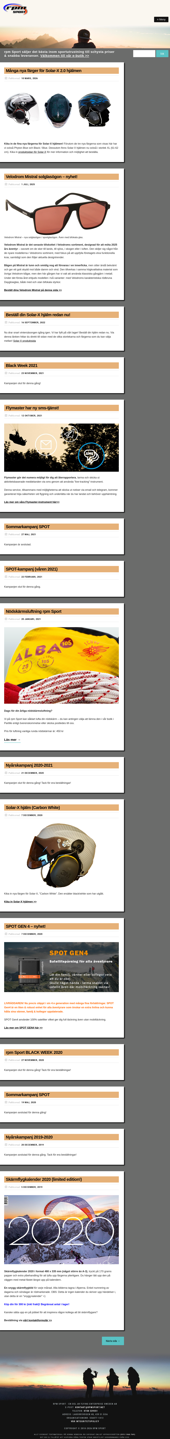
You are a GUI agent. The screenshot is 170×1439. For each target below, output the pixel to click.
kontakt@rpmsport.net (90, 1407)
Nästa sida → (113, 1340)
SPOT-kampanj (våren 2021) (31, 569)
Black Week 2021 (21, 365)
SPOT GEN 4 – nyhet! (26, 926)
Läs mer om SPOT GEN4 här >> (23, 1027)
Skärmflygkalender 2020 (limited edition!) (44, 1179)
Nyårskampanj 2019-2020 (29, 1137)
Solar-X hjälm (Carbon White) (33, 807)
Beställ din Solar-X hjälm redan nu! (38, 315)
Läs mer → (12, 739)
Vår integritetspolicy (85, 1421)
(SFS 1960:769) (127, 1434)
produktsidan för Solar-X (32, 152)
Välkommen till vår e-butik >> (64, 55)
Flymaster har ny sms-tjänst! (32, 408)
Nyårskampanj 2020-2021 (29, 765)
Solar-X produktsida (24, 340)
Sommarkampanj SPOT (28, 526)
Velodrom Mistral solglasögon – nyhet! (41, 176)
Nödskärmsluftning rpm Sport (33, 611)
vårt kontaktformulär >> (37, 1320)
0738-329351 (91, 1411)
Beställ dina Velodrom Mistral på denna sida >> (33, 290)
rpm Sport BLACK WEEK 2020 (34, 1052)
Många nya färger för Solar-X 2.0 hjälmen (43, 70)
